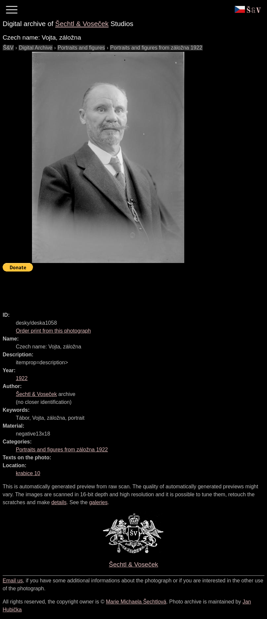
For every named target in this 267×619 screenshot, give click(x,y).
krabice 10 (28, 473)
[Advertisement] (123, 289)
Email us (13, 580)
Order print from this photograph (53, 331)
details (59, 502)
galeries (98, 502)
